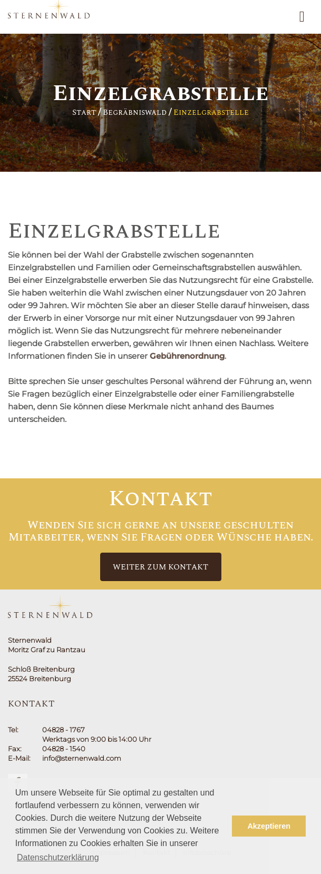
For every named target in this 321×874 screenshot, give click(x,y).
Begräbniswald (135, 112)
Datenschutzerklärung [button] (58, 857)
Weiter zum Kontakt (160, 567)
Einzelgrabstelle (211, 112)
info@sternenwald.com (81, 758)
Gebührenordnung (187, 356)
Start (84, 112)
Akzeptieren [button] (268, 826)
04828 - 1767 (63, 729)
